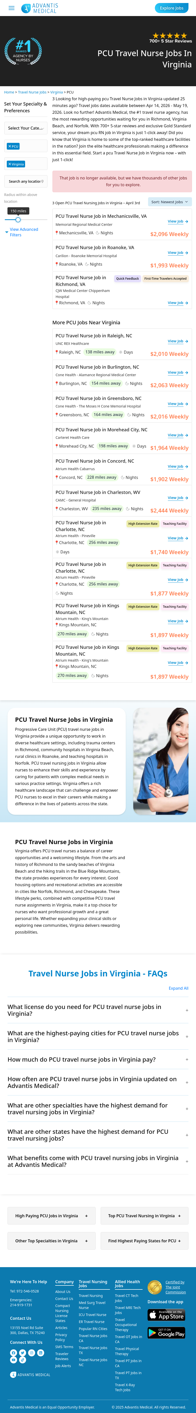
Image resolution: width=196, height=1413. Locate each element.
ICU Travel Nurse (92, 1314)
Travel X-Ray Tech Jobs (125, 1387)
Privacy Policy (61, 1337)
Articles (61, 1327)
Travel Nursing (91, 1295)
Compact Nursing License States (62, 1313)
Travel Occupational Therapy (126, 1324)
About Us (62, 1291)
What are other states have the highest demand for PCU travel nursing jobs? (88, 1134)
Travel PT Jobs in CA (128, 1363)
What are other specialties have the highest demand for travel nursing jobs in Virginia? (88, 1108)
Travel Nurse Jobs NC (93, 1362)
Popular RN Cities (93, 1328)
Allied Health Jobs (127, 1283)
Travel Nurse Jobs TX (93, 1350)
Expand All (178, 988)
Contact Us (20, 1318)
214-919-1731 (21, 1304)
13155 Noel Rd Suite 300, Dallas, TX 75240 (27, 1330)
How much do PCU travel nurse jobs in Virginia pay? (82, 1059)
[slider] (18, 219)
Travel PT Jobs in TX (128, 1375)
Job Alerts (63, 1365)
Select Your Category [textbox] (27, 128)
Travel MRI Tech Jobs (128, 1310)
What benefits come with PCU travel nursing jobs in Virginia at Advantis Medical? (93, 1161)
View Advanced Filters (21, 232)
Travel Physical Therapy (127, 1351)
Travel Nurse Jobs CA (93, 1338)
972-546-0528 (28, 1291)
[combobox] (25, 128)
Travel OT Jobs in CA (128, 1339)
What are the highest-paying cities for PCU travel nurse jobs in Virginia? (93, 1036)
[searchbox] (23, 145)
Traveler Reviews (62, 1356)
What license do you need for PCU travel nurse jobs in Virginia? (84, 1010)
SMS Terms (64, 1346)
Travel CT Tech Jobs (126, 1298)
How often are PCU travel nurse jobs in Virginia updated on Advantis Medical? (92, 1082)
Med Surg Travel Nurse (92, 1305)
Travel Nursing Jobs (93, 1283)
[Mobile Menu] (12, 8)
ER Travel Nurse (92, 1321)
